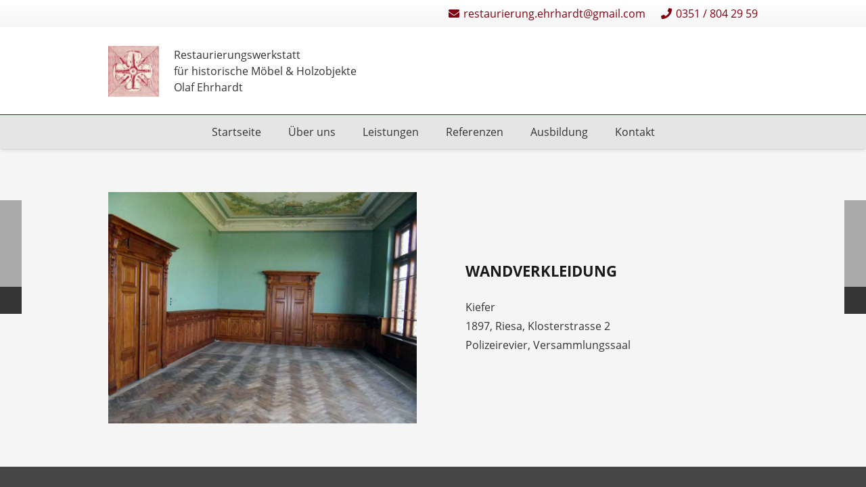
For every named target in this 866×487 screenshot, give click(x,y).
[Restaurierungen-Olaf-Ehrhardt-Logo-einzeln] (133, 71)
